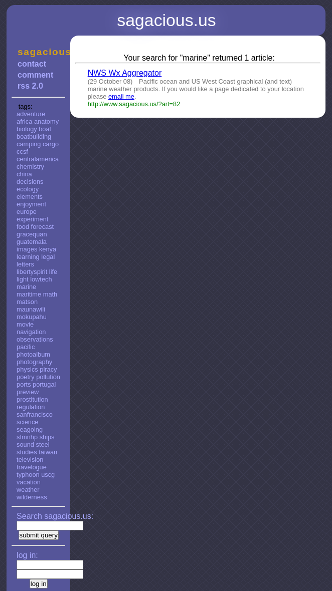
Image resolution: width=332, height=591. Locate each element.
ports (24, 384)
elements (30, 196)
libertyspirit (32, 271)
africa (24, 121)
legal (48, 256)
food (23, 226)
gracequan (32, 234)
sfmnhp (27, 437)
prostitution (32, 399)
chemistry (30, 166)
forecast (42, 226)
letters (25, 264)
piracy (48, 369)
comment (35, 75)
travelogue (32, 467)
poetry (26, 377)
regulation (31, 407)
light (22, 279)
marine (26, 286)
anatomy (46, 121)
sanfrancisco (35, 414)
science (27, 422)
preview (28, 392)
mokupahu (32, 317)
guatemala (32, 241)
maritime (29, 294)
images (27, 249)
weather (28, 489)
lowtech (41, 279)
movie (25, 324)
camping (29, 144)
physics (27, 369)
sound (25, 444)
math (50, 294)
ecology (28, 189)
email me (121, 96)
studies (27, 452)
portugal (44, 384)
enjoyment (31, 204)
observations (35, 339)
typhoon (28, 474)
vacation (29, 482)
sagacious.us (38, 52)
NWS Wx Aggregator (125, 73)
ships (47, 437)
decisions (30, 181)
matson (27, 302)
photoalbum (33, 354)
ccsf (22, 151)
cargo (51, 144)
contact (32, 64)
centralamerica (38, 159)
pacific (26, 347)
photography (34, 362)
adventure (31, 114)
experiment (32, 219)
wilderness (32, 497)
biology (27, 129)
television (30, 459)
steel (43, 444)
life (53, 271)
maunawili (31, 309)
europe (27, 211)
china (24, 174)
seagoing (30, 429)
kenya (47, 249)
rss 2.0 (30, 86)
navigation (31, 332)
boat (45, 129)
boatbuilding (34, 136)
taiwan (48, 452)
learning (28, 256)
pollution (48, 377)
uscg (48, 474)
